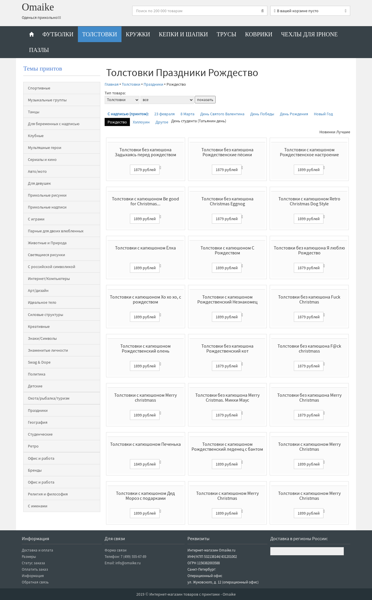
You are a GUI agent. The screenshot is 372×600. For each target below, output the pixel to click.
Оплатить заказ (35, 569)
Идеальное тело (42, 302)
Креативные (39, 326)
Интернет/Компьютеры (49, 278)
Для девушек (39, 183)
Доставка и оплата (37, 550)
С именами (37, 506)
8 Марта (187, 113)
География (37, 422)
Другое (161, 122)
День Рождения (294, 113)
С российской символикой (51, 266)
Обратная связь (35, 582)
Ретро (33, 446)
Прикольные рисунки (47, 195)
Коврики (258, 34)
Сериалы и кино (42, 159)
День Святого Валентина (222, 113)
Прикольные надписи (47, 207)
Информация (33, 575)
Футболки (58, 34)
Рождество (117, 122)
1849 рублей (145, 464)
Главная (112, 84)
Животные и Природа (47, 242)
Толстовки (99, 34)
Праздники (38, 410)
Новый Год (323, 113)
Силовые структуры (45, 314)
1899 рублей (309, 169)
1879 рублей (145, 169)
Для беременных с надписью (53, 123)
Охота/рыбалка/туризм (48, 398)
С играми (36, 219)
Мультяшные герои (44, 147)
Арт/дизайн (38, 290)
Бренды (35, 470)
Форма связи (115, 550)
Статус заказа (33, 563)
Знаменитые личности (48, 350)
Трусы (227, 34)
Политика (36, 374)
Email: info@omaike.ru (123, 563)
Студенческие (40, 434)
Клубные (36, 135)
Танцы (33, 111)
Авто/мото (37, 171)
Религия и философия (48, 494)
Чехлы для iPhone (309, 34)
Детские (35, 386)
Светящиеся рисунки (46, 254)
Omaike (38, 7)
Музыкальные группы (47, 100)
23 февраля (164, 113)
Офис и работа (41, 458)
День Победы (262, 113)
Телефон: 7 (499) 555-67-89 (125, 556)
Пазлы (39, 50)
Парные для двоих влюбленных (55, 230)
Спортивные (39, 88)
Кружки (138, 34)
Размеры (29, 556)
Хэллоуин (141, 122)
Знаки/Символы (42, 338)
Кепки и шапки (183, 34)
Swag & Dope (39, 362)
